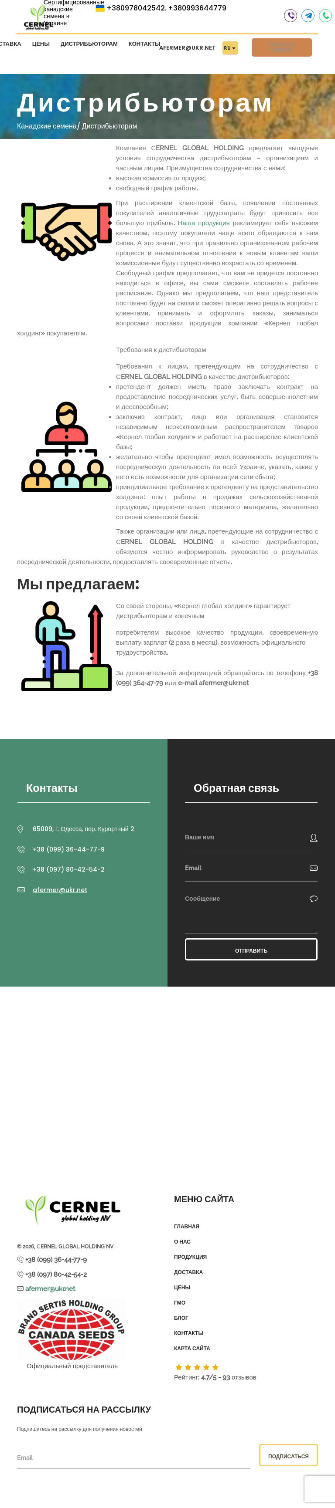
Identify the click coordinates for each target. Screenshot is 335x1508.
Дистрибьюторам (89, 45)
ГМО (179, 1303)
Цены (41, 45)
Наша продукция (204, 223)
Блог (181, 1318)
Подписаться (288, 1456)
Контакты (145, 45)
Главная (186, 1227)
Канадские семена (47, 126)
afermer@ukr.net (187, 49)
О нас (182, 1242)
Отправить (251, 950)
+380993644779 (197, 10)
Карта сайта (192, 1349)
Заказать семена (282, 49)
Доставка (188, 1272)
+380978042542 (135, 10)
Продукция (190, 1257)
